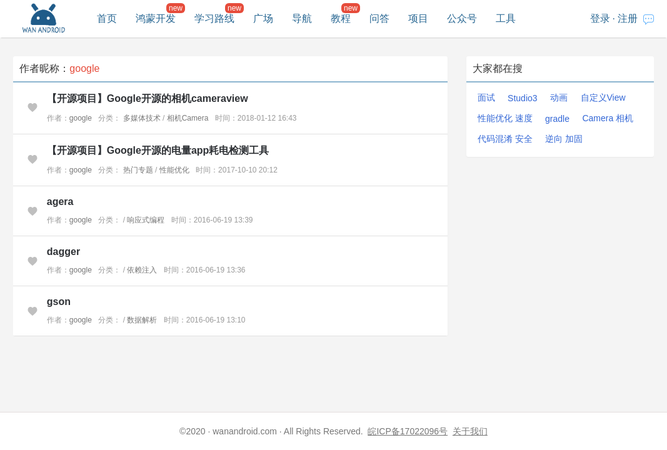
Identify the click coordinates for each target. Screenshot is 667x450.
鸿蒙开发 (156, 18)
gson (59, 301)
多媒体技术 (142, 118)
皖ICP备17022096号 (408, 431)
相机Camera (188, 118)
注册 (628, 18)
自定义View (603, 97)
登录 (600, 18)
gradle (557, 119)
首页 (107, 18)
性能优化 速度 (505, 118)
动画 (559, 97)
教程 (341, 18)
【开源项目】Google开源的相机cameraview (147, 98)
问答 (379, 18)
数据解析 (142, 320)
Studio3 (522, 98)
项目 (418, 18)
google (80, 118)
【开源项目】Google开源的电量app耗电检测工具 (158, 150)
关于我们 (470, 431)
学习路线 (214, 18)
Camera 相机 (607, 118)
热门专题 (138, 170)
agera (60, 201)
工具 (506, 18)
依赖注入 (142, 270)
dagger (63, 251)
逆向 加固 (564, 139)
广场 (263, 18)
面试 (486, 97)
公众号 (462, 18)
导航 (302, 18)
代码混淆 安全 (505, 139)
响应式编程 (145, 220)
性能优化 (174, 170)
